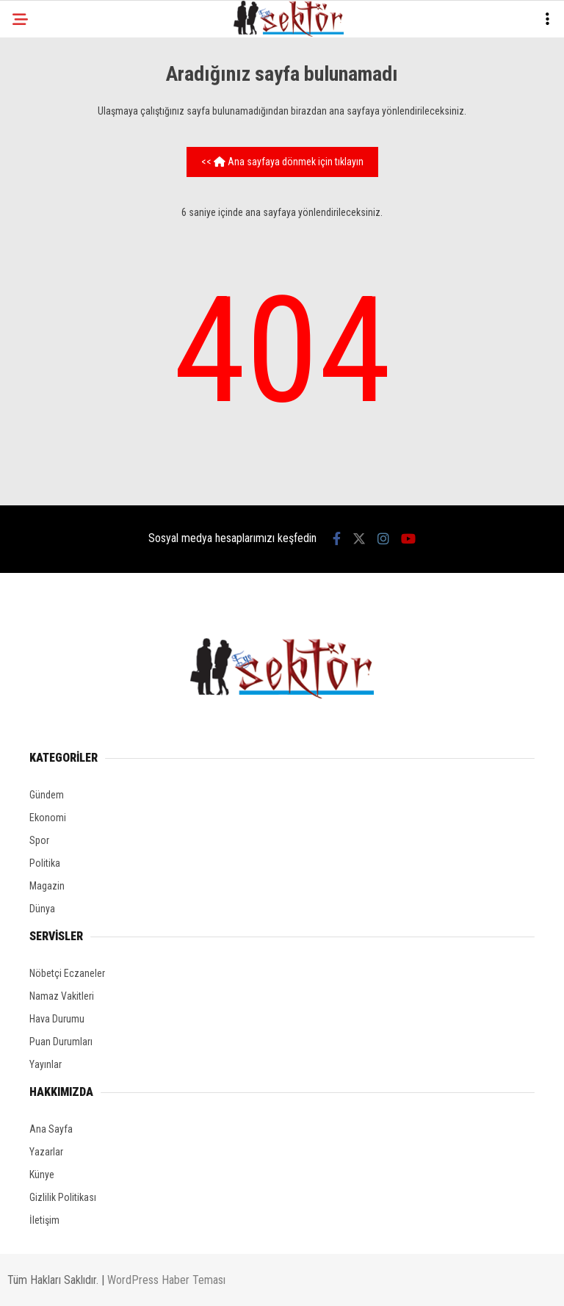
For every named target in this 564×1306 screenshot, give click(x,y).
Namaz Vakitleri (61, 996)
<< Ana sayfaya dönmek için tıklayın (282, 161)
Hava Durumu (56, 1019)
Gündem (46, 795)
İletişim (44, 1220)
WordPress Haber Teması (166, 1280)
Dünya (42, 908)
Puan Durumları (61, 1041)
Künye (41, 1174)
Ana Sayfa (51, 1129)
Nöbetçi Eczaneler (67, 973)
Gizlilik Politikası (62, 1197)
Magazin (47, 886)
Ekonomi (47, 817)
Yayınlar (45, 1064)
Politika (44, 863)
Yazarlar (46, 1152)
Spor (39, 840)
